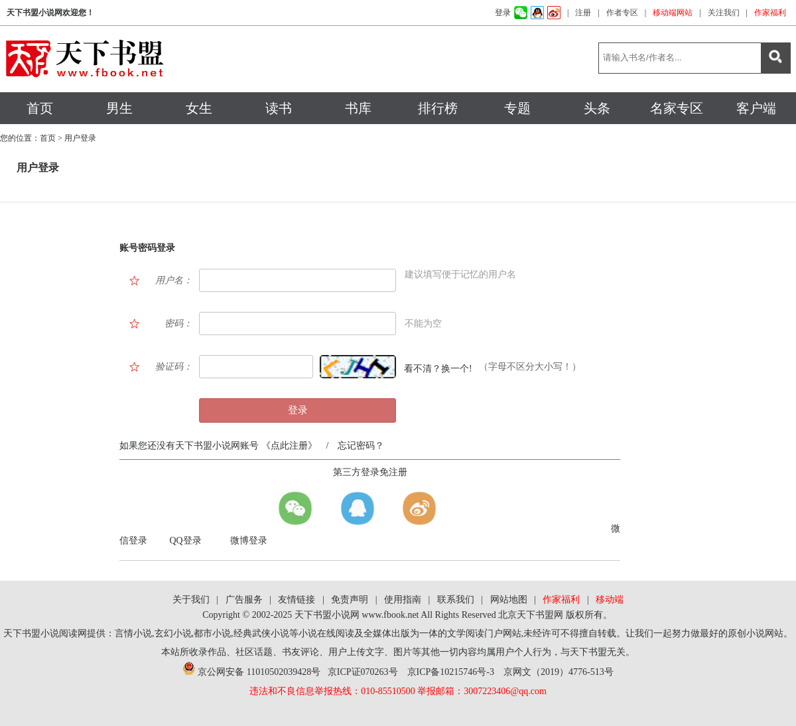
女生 (199, 108)
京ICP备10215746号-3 (450, 672)
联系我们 (455, 600)
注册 (583, 12)
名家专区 (676, 108)
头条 (597, 108)
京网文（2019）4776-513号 (558, 672)
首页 (40, 108)
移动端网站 (673, 12)
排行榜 (438, 108)
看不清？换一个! (438, 369)
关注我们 (724, 12)
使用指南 (402, 600)
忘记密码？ (361, 446)
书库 (358, 108)
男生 (119, 108)
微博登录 (248, 540)
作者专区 (622, 12)
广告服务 (244, 600)
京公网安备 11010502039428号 (251, 672)
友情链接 (296, 600)
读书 (278, 108)
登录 (503, 12)
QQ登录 (186, 540)
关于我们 (191, 600)
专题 (517, 108)
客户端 (756, 108)
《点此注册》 (288, 446)
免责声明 (349, 600)
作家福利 (770, 12)
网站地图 (508, 600)
